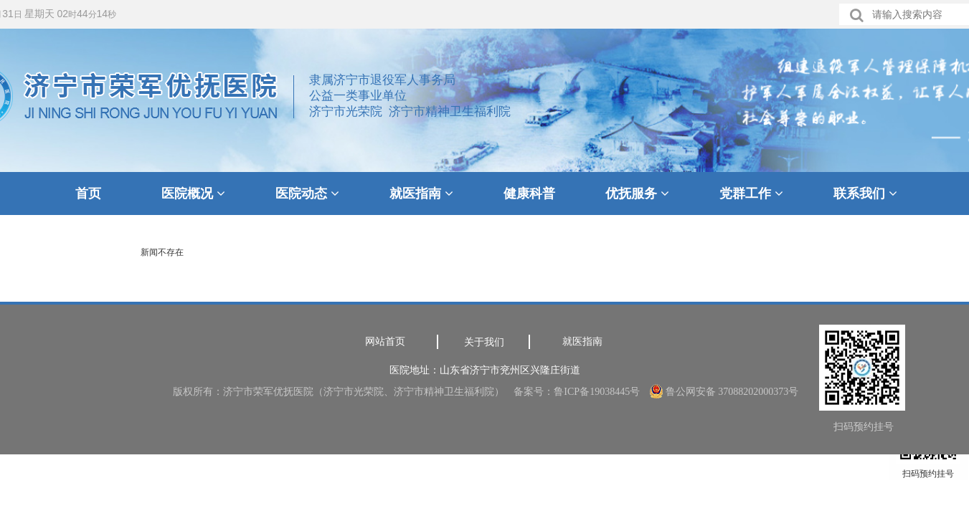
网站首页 (385, 341)
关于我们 (484, 342)
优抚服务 (637, 193)
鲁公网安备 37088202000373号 (724, 391)
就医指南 (421, 193)
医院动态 (307, 193)
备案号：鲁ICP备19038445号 (577, 391)
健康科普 (529, 193)
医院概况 (193, 193)
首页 (88, 193)
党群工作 (751, 193)
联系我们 (865, 193)
